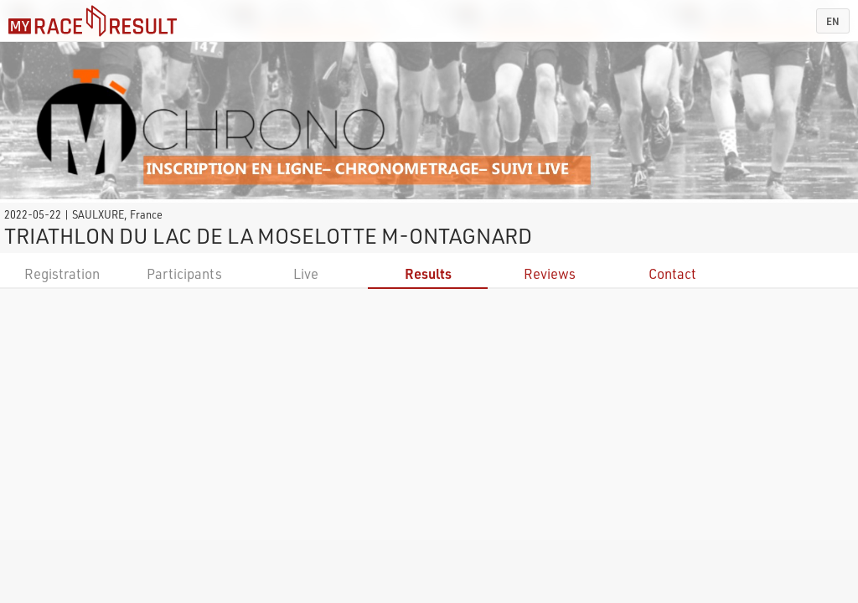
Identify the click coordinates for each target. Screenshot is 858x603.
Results (428, 273)
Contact (672, 273)
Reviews (550, 273)
